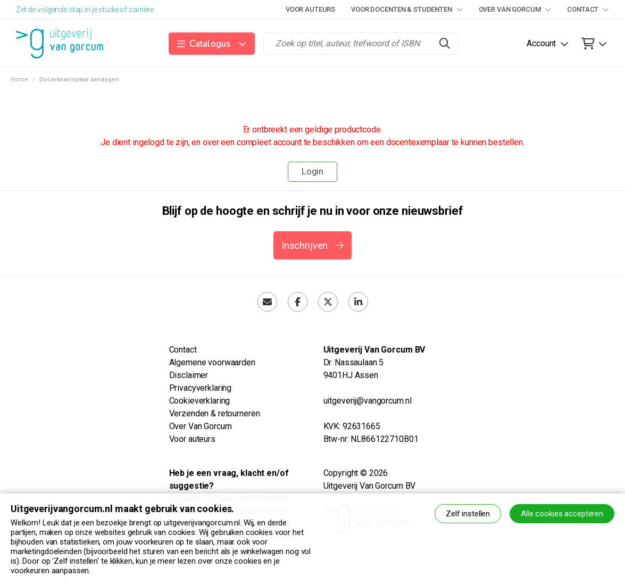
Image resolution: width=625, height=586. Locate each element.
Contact (588, 9)
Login (312, 171)
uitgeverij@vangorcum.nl (367, 401)
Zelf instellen (468, 513)
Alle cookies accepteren (562, 513)
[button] (212, 43)
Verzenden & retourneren (214, 413)
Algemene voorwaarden (212, 362)
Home (19, 79)
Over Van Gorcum (515, 9)
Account (541, 43)
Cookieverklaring (199, 401)
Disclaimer (189, 375)
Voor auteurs (310, 9)
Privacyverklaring (200, 388)
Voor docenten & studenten (406, 9)
